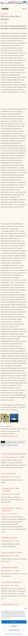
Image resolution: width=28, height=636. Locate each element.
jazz (16, 445)
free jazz (3, 445)
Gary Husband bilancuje (11, 582)
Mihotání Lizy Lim (9, 538)
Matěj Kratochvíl (6, 477)
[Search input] (16, 9)
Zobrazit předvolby (14, 630)
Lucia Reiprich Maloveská (9, 457)
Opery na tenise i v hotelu (12, 552)
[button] (26, 608)
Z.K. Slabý (4, 14)
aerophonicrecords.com (9, 436)
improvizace (10, 445)
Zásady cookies (7, 633)
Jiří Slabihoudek (6, 541)
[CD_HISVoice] (14, 2)
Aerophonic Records (11, 442)
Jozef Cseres (5, 514)
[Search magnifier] (23, 9)
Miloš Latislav (5, 585)
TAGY (3, 442)
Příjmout (14, 622)
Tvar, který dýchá (9, 473)
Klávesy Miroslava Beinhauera (14, 454)
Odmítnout (14, 626)
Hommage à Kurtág (9, 567)
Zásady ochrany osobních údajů (16, 633)
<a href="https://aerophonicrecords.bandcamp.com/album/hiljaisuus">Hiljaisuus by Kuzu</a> (14, 100)
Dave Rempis (21, 442)
